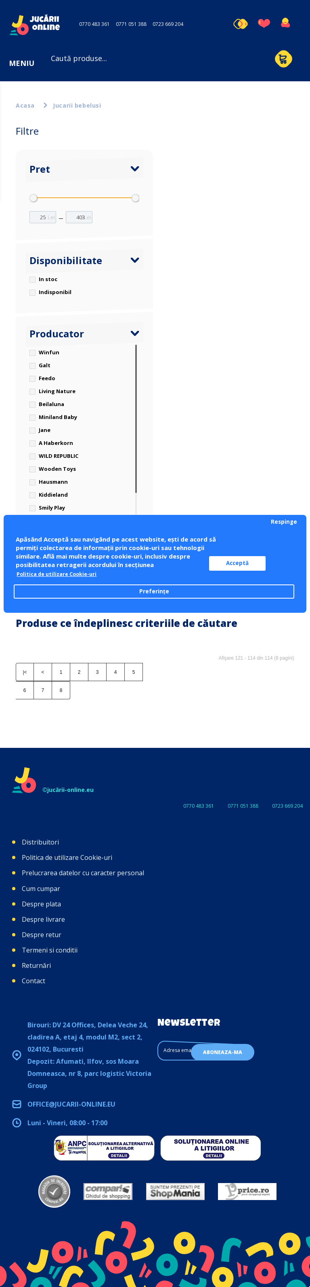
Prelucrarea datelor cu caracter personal (83, 872)
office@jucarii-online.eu (71, 1104)
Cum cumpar (41, 888)
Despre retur (41, 934)
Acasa (25, 105)
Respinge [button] (284, 521)
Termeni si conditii (50, 950)
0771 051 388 (131, 24)
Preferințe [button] (154, 591)
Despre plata (41, 904)
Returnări (36, 965)
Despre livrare (43, 919)
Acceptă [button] (248, 563)
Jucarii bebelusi (77, 105)
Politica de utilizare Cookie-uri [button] (63, 574)
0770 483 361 (94, 24)
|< (25, 672)
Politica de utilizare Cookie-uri (67, 857)
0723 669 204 (168, 24)
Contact (33, 980)
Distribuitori (40, 842)
